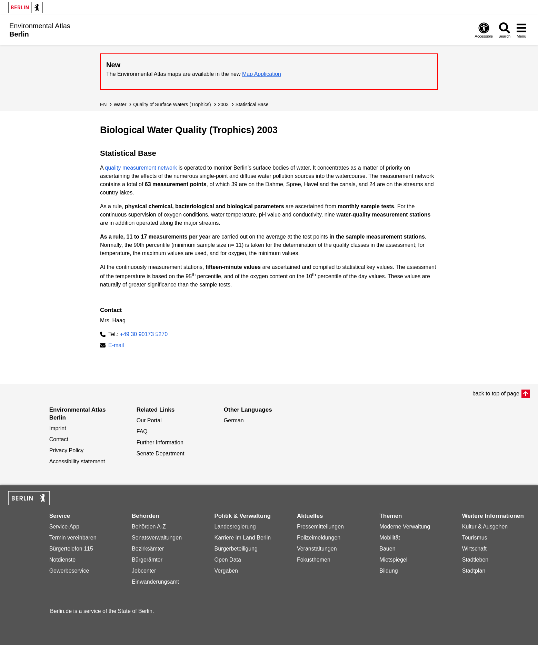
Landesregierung (235, 527)
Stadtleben (475, 560)
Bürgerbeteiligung (235, 549)
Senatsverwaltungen (157, 538)
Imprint (57, 428)
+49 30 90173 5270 (144, 334)
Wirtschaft (474, 549)
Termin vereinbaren (73, 538)
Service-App (64, 527)
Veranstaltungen (317, 549)
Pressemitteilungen (320, 527)
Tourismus (474, 538)
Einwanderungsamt (155, 582)
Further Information (160, 442)
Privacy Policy (66, 450)
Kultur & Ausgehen (485, 527)
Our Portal (149, 420)
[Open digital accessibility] (484, 30)
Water (119, 104)
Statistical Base (252, 104)
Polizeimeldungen (318, 538)
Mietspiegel (393, 560)
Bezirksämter (148, 549)
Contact (58, 439)
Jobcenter (144, 571)
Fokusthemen (313, 560)
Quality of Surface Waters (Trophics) (172, 104)
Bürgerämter (147, 560)
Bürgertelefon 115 (71, 549)
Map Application (261, 74)
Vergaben (226, 571)
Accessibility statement (77, 461)
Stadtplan (474, 571)
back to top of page (495, 393)
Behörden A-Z (149, 527)
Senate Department (161, 453)
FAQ (142, 431)
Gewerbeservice (69, 571)
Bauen (387, 549)
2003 (223, 104)
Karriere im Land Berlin (242, 538)
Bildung (388, 571)
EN (103, 104)
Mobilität (389, 538)
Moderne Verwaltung (404, 527)
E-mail (116, 346)
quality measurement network (141, 168)
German (234, 420)
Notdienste (62, 560)
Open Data (227, 560)
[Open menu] (521, 30)
